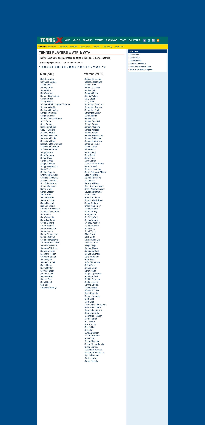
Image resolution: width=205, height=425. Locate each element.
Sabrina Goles (91, 93)
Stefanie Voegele (92, 296)
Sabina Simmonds (92, 79)
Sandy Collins (90, 147)
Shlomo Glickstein (48, 181)
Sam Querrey (46, 87)
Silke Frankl (89, 234)
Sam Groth (45, 85)
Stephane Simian (48, 257)
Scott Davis (45, 121)
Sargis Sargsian (47, 116)
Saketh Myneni (47, 79)
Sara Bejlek (89, 155)
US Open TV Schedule (138, 64)
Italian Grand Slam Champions (141, 70)
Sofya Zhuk (89, 265)
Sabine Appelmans (93, 82)
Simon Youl (45, 195)
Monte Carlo (52, 47)
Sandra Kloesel (91, 130)
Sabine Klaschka (92, 87)
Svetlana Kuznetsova (94, 352)
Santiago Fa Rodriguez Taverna (55, 104)
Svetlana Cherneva (93, 350)
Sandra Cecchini (92, 121)
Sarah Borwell (91, 166)
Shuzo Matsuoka (48, 186)
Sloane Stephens (92, 254)
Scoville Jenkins (47, 130)
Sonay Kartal (90, 271)
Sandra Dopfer (91, 124)
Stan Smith (45, 214)
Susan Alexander (92, 336)
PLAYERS (87, 40)
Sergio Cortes (46, 161)
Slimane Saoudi (47, 206)
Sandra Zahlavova (92, 138)
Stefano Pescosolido (49, 243)
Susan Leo (89, 338)
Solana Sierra (90, 268)
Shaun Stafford (91, 203)
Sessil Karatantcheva (94, 189)
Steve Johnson (47, 271)
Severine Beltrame (93, 192)
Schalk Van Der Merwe (51, 118)
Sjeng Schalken (47, 200)
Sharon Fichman (92, 197)
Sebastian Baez (47, 132)
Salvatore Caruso (48, 82)
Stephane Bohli (47, 251)
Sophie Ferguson (92, 279)
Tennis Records (135, 61)
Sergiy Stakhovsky (49, 166)
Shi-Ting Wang (91, 217)
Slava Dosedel (47, 203)
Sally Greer (89, 99)
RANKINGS (111, 40)
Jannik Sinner (119, 47)
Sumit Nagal (46, 282)
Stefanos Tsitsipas (48, 248)
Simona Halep (91, 248)
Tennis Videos (135, 58)
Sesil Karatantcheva (93, 186)
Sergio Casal (46, 158)
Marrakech (74, 47)
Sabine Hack (90, 85)
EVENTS (99, 40)
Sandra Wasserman (93, 135)
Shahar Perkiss (47, 172)
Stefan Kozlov (46, 231)
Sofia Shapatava (92, 262)
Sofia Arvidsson (91, 257)
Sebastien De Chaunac (51, 144)
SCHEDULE (134, 40)
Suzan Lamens (91, 347)
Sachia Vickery (91, 96)
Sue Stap (88, 330)
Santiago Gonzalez (49, 110)
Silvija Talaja (90, 245)
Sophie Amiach (91, 276)
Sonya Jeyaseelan (93, 273)
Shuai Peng (89, 228)
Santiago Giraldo (48, 107)
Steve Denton (46, 268)
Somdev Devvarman (49, 211)
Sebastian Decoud (49, 135)
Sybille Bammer (91, 355)
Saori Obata (90, 152)
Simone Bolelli (47, 197)
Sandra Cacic (90, 118)
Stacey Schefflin (91, 290)
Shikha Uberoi (91, 220)
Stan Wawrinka (47, 217)
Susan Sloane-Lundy (94, 344)
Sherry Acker (90, 214)
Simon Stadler (47, 192)
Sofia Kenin (89, 259)
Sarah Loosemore (92, 169)
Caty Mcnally (107, 47)
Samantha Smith (92, 110)
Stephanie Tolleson (93, 316)
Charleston (96, 47)
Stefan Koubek (47, 226)
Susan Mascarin (91, 341)
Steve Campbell (47, 262)
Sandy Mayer (46, 102)
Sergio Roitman (47, 164)
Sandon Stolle (46, 99)
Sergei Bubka (46, 152)
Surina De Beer (91, 333)
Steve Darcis (46, 265)
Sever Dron (45, 169)
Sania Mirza (89, 149)
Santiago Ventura (48, 113)
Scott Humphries (48, 127)
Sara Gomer (90, 161)
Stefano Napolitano (49, 240)
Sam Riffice (45, 90)
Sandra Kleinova (92, 127)
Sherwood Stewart (49, 175)
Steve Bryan (46, 259)
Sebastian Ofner (48, 141)
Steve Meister (46, 276)
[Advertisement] (102, 18)
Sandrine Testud (91, 144)
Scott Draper (46, 124)
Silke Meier (89, 237)
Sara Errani (89, 158)
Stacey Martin (90, 288)
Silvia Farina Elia (92, 240)
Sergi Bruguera (47, 155)
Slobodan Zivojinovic (50, 209)
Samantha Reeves (93, 107)
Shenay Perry (90, 211)
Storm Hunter (90, 319)
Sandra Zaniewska (93, 141)
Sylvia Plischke (91, 361)
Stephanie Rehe (91, 313)
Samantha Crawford (93, 104)
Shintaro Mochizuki (49, 178)
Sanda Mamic (90, 116)
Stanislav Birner (47, 220)
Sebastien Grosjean (49, 147)
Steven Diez (46, 279)
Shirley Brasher (91, 226)
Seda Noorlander (92, 175)
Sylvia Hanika (90, 358)
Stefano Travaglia (48, 245)
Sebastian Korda (48, 138)
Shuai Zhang (90, 231)
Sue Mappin (90, 324)
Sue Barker (89, 321)
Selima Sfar (89, 181)
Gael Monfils (63, 47)
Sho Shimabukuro (48, 183)
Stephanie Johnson (93, 310)
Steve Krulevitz (47, 273)
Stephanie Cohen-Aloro (95, 305)
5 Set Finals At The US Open (140, 67)
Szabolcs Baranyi (48, 288)
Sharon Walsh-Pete (93, 200)
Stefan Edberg (47, 223)
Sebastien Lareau (48, 149)
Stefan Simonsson (48, 234)
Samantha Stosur (92, 113)
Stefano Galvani (47, 237)
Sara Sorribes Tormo (94, 164)
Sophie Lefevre (91, 282)
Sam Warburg (46, 93)
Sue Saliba (89, 327)
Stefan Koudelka (48, 228)
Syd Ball (44, 285)
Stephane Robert (48, 254)
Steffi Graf (89, 299)
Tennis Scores (135, 55)
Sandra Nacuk (91, 132)
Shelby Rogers (91, 209)
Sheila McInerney (92, 206)
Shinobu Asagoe (92, 223)
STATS (123, 40)
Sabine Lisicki (90, 90)
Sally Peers (89, 102)
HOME (67, 40)
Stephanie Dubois (92, 307)
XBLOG (76, 40)
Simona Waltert (91, 251)
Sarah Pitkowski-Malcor (95, 172)
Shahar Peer (90, 195)
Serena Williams (92, 183)
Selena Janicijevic (92, 178)
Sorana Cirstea (91, 285)
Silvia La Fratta (91, 243)
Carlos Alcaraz (85, 47)
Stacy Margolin (91, 293)
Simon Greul (46, 189)
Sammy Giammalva (49, 96)
